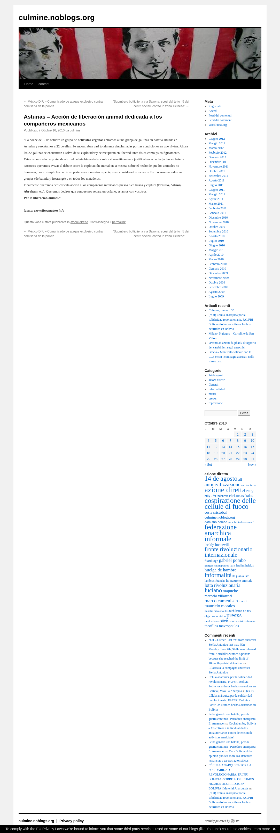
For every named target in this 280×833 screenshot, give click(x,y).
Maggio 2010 (217, 250)
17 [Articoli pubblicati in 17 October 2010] (252, 447)
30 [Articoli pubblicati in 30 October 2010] (245, 459)
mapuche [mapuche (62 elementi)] (230, 590)
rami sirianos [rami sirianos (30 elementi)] (212, 621)
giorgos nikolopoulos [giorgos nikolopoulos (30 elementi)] (217, 565)
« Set (208, 465)
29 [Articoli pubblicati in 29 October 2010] (237, 459)
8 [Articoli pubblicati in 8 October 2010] (238, 441)
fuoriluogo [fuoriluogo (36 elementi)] (211, 561)
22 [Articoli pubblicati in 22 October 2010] (237, 453)
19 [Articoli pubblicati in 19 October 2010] (215, 453)
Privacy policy (71, 821)
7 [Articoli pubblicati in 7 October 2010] (230, 441)
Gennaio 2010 (217, 268)
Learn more (261, 829)
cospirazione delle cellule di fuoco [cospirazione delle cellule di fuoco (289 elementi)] (230, 503)
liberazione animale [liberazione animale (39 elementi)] (239, 580)
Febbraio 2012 (218, 152)
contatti (43, 84)
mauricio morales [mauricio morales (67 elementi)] (220, 605)
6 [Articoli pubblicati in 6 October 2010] (223, 441)
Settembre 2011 (218, 176)
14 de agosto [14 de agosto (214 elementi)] (221, 478)
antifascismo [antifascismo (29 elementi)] (248, 485)
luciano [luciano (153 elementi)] (213, 590)
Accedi (213, 111)
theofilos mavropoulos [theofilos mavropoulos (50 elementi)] (222, 626)
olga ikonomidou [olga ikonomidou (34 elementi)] (215, 616)
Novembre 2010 (219, 222)
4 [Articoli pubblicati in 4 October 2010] (208, 441)
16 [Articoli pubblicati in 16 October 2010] (245, 447)
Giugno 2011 (217, 189)
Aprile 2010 (216, 254)
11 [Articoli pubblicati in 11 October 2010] (208, 447)
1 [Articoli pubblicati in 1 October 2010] (238, 434)
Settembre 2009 (218, 287)
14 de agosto (216, 375)
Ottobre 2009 (217, 282)
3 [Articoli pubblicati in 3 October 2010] (252, 434)
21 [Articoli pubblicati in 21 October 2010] (230, 453)
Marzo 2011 (216, 203)
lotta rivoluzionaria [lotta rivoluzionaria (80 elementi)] (222, 585)
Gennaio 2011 (217, 213)
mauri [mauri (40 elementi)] (243, 601)
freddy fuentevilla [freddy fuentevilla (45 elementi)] (217, 545)
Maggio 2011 (217, 194)
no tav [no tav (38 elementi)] (247, 611)
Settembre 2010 (218, 231)
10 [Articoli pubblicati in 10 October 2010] (252, 441)
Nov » (252, 465)
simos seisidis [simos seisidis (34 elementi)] (237, 621)
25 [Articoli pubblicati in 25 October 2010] (208, 459)
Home (28, 84)
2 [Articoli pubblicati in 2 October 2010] (245, 434)
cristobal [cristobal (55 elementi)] (220, 512)
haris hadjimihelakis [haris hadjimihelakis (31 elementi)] (242, 565)
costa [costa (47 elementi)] (208, 512)
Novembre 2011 (219, 166)
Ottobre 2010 (217, 227)
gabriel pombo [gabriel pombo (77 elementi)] (232, 560)
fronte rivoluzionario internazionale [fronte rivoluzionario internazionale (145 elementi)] (228, 552)
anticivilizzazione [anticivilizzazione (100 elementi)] (222, 484)
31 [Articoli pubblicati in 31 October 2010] (252, 459)
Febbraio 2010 (218, 264)
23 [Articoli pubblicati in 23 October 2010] (245, 453)
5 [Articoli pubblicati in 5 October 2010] (216, 441)
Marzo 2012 (216, 148)
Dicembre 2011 (218, 162)
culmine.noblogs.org (57, 17)
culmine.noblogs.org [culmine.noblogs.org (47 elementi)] (220, 517)
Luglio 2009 (216, 296)
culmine (75, 130)
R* (237, 821)
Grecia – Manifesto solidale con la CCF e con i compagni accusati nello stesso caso (231, 356)
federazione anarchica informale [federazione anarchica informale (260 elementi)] (221, 533)
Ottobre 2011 (217, 171)
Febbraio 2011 (218, 208)
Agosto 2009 (217, 292)
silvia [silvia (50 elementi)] (224, 621)
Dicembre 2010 (218, 217)
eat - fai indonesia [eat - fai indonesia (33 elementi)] (239, 522)
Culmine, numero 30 (221, 310)
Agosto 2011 (216, 180)
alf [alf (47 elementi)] (240, 479)
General (214, 384)
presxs (213, 398)
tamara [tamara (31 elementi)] (251, 621)
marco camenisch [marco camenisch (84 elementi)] (221, 600)
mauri (212, 394)
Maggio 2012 (217, 143)
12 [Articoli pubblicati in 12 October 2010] (215, 447)
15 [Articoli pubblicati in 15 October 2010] (237, 447)
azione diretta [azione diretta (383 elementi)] (225, 490)
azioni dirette (79, 222)
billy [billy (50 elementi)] (249, 491)
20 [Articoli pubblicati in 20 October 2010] (223, 453)
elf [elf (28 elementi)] (252, 522)
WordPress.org (218, 125)
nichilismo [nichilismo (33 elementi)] (235, 611)
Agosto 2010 (217, 236)
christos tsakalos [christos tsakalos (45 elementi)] (241, 496)
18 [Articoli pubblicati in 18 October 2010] (208, 453)
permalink (119, 222)
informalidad (217, 389)
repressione (216, 403)
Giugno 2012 (217, 138)
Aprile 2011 (216, 199)
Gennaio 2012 (217, 157)
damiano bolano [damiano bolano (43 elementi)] (216, 522)
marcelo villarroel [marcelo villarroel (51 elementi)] (218, 596)
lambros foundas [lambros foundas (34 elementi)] (215, 580)
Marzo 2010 (216, 259)
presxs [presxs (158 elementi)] (234, 615)
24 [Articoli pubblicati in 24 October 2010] (252, 453)
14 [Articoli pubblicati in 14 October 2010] (230, 447)
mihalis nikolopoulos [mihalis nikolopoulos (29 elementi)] (217, 610)
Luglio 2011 (216, 185)
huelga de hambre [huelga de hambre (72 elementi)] (220, 570)
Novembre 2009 (219, 278)
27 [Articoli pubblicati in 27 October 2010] (223, 459)
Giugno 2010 (217, 245)
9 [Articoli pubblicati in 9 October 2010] (245, 441)
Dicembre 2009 (218, 273)
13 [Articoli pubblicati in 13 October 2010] (223, 447)
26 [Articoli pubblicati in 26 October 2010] (215, 459)
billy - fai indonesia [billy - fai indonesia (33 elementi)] (216, 496)
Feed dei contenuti (220, 115)
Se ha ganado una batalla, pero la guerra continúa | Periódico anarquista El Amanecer (232, 718)
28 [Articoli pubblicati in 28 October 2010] (230, 459)
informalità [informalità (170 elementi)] (218, 575)
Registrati (215, 106)
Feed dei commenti (220, 120)
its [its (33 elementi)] (233, 576)
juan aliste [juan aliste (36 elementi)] (242, 576)
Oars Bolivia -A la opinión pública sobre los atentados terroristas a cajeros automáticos (230, 755)
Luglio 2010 (216, 241)
